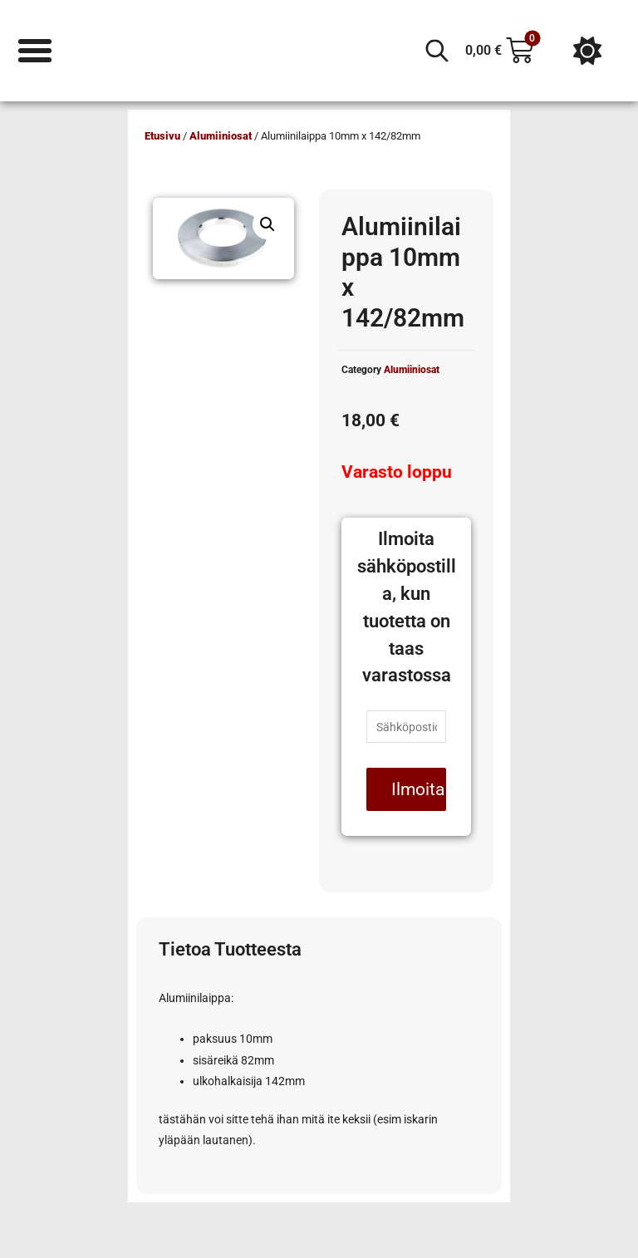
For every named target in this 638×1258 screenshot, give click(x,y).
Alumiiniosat (220, 136)
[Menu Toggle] (35, 50)
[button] (267, 224)
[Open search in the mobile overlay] (437, 50)
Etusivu (162, 136)
